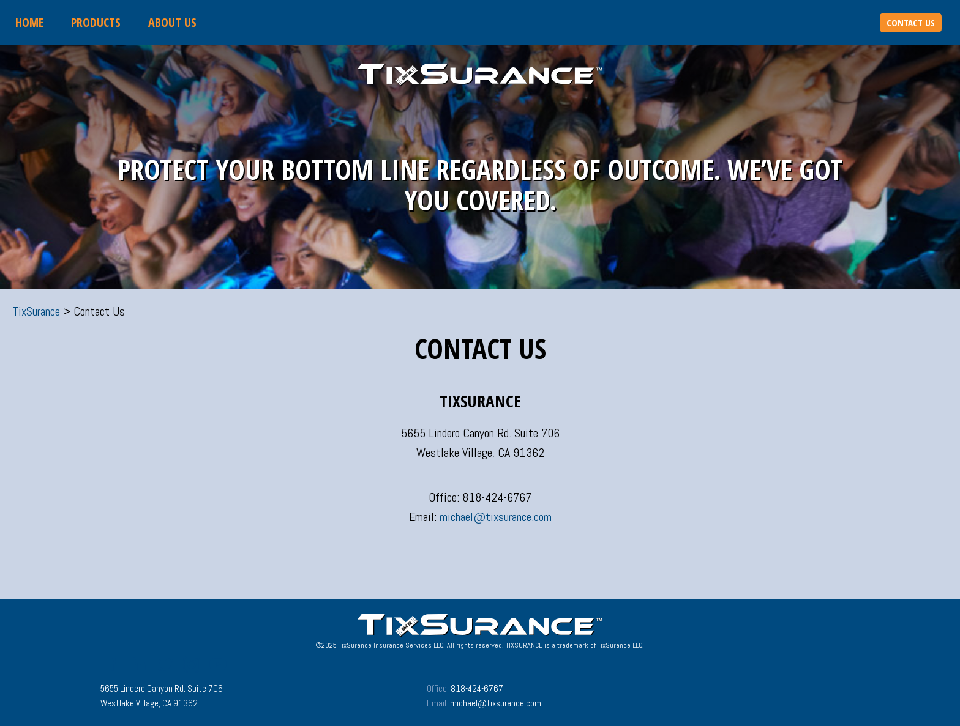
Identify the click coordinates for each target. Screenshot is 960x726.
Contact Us (911, 23)
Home (29, 22)
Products (96, 22)
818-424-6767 (477, 688)
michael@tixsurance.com (496, 517)
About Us (172, 22)
